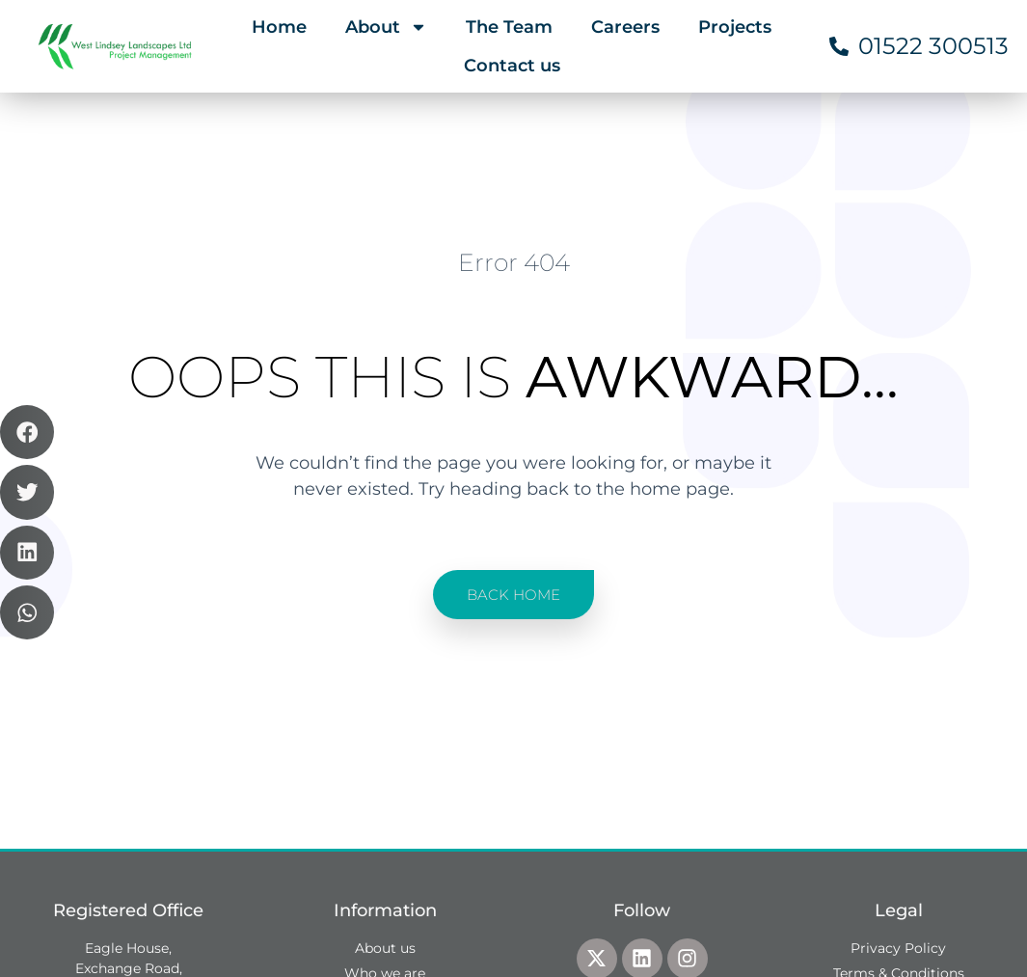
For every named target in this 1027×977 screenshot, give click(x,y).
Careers (625, 27)
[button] (27, 432)
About (386, 27)
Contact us (512, 65)
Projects (734, 27)
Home (279, 27)
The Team (509, 27)
